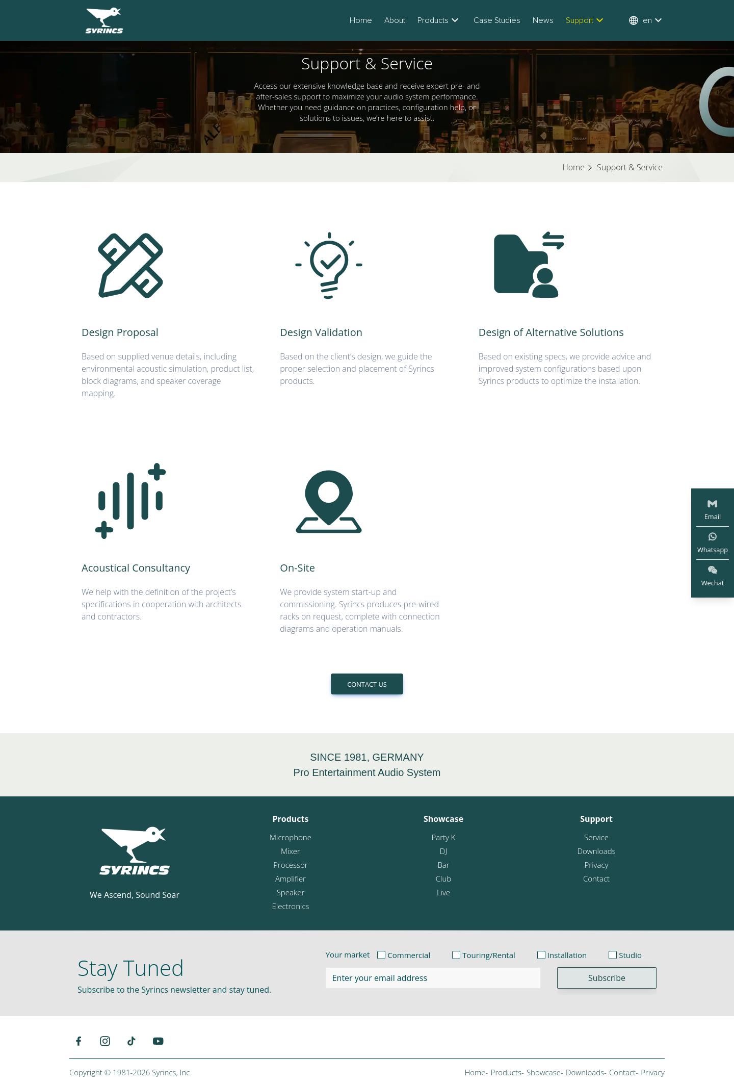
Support (586, 20)
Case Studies (497, 20)
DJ (443, 851)
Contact (596, 878)
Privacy (597, 865)
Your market (348, 954)
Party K (443, 837)
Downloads (596, 851)
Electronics (290, 906)
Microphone (290, 837)
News (543, 20)
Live (443, 892)
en (646, 20)
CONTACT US (367, 684)
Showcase (443, 818)
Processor (290, 865)
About (394, 20)
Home (361, 20)
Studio (630, 955)
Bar (443, 865)
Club (443, 878)
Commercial (408, 955)
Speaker (291, 892)
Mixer (290, 851)
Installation (567, 955)
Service (596, 837)
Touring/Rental (488, 955)
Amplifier (290, 878)
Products (439, 20)
